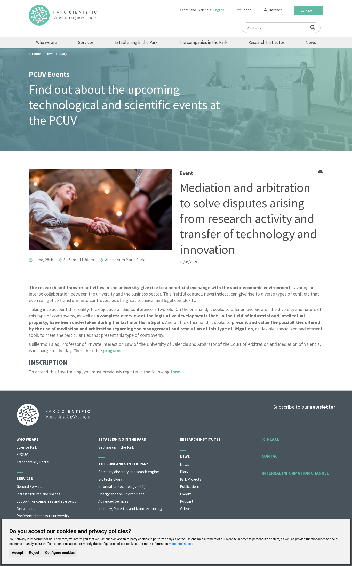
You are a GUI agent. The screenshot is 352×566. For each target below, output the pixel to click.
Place (247, 9)
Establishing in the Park (136, 42)
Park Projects (190, 479)
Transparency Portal (33, 462)
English (218, 9)
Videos (185, 508)
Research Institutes (266, 42)
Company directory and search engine (128, 471)
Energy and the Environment (121, 493)
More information (181, 544)
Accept (17, 553)
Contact (308, 10)
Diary (184, 471)
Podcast (186, 501)
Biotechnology (110, 479)
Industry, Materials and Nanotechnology (130, 508)
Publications (190, 486)
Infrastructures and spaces (38, 493)
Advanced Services (113, 501)
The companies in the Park (203, 42)
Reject (34, 553)
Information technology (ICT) (121, 486)
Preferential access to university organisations (43, 518)
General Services (30, 486)
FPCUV (22, 454)
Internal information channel (295, 473)
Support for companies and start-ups (46, 501)
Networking (26, 508)
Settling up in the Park (116, 447)
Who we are (46, 42)
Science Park (27, 447)
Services (86, 42)
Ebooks (186, 493)
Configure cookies (60, 553)
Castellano (188, 9)
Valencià (204, 9)
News (311, 42)
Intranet (275, 9)
